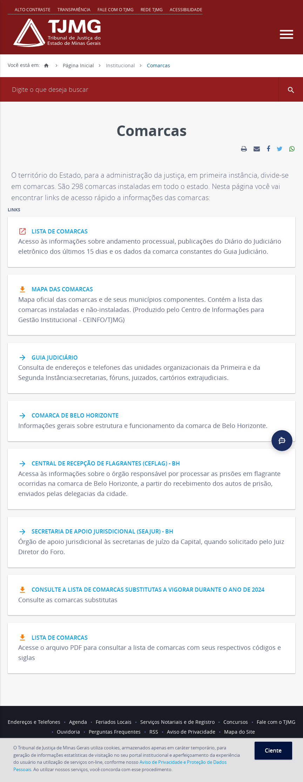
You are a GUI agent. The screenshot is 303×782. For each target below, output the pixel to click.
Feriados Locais (114, 722)
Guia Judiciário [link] (48, 357)
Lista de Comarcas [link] (53, 231)
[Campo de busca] (151, 89)
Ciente (273, 750)
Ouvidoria (68, 731)
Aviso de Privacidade (191, 731)
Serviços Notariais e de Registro (177, 722)
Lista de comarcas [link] (53, 637)
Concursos (235, 722)
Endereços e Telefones (34, 722)
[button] (290, 89)
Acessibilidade (186, 9)
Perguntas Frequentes (115, 731)
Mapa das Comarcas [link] (55, 289)
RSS (153, 731)
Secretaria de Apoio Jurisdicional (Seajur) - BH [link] (95, 532)
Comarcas (158, 65)
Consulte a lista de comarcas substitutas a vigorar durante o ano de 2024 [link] (141, 590)
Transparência (74, 9)
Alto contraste (32, 9)
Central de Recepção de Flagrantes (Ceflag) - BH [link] (99, 464)
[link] (244, 149)
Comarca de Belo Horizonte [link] (68, 416)
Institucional (120, 65)
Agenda (78, 722)
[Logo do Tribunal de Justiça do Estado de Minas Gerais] (58, 36)
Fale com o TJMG (115, 9)
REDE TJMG (152, 9)
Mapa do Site (239, 731)
